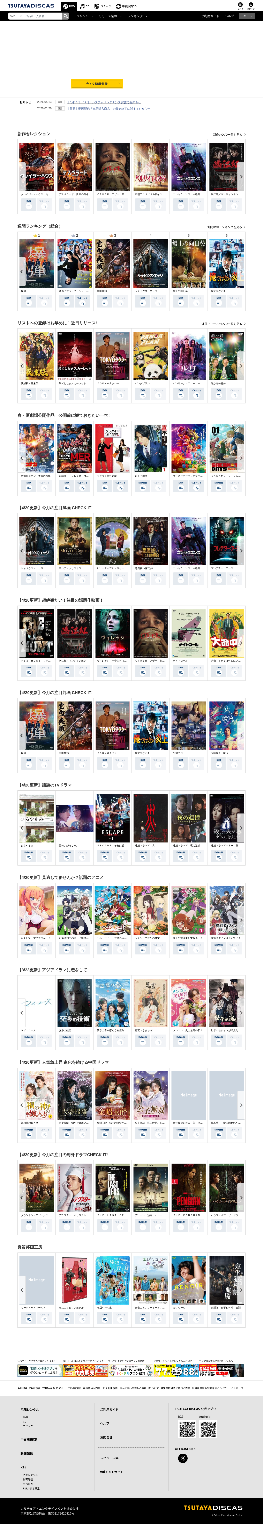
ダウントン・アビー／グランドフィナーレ (44, 1215)
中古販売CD (129, 6)
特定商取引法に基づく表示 (175, 1388)
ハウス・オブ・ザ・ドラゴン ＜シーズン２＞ (237, 1215)
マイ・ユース (28, 1030)
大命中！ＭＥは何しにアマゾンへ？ (230, 660)
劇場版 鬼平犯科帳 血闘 (226, 1307)
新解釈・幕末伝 (29, 383)
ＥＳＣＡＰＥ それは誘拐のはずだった (119, 845)
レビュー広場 (109, 1458)
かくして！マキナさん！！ (36, 938)
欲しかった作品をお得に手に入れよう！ (83, 1361)
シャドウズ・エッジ (146, 291)
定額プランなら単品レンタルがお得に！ (174, 1361)
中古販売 (28, 1484)
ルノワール (179, 1307)
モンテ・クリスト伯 (70, 568)
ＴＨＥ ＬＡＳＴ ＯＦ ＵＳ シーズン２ (121, 1215)
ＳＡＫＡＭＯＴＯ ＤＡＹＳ (227, 475)
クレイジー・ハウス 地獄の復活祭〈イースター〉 (49, 194)
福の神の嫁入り (29, 1122)
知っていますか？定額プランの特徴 (126, 1361)
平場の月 (178, 753)
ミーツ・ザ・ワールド (33, 1307)
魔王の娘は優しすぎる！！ (188, 938)
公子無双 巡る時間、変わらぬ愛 (153, 1122)
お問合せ (106, 1437)
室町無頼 (102, 291)
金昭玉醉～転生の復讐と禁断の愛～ (116, 1122)
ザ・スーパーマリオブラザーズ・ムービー (196, 475)
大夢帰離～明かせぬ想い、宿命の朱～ (80, 1122)
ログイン (251, 9)
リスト (240, 9)
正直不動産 (141, 475)
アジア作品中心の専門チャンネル (216, 1361)
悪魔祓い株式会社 (145, 568)
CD (88, 6)
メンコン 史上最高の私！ (188, 1030)
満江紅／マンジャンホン (224, 194)
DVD (72, 6)
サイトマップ (235, 1388)
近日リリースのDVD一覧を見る (222, 323)
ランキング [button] (135, 16)
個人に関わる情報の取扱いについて (139, 1388)
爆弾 (23, 291)
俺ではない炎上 (219, 291)
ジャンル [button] (82, 16)
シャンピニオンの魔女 (147, 938)
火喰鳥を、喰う (219, 753)
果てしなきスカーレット (72, 383)
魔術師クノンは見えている (226, 938)
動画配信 (27, 1453)
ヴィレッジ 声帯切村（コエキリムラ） (119, 660)
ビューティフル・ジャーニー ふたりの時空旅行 (124, 568)
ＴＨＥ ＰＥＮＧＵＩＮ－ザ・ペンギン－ (196, 1215)
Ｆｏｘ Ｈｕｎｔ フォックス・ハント (43, 660)
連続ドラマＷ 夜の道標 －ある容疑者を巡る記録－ (202, 845)
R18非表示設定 (31, 1488)
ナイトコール (180, 660)
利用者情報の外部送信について (209, 1388)
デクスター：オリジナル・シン (76, 1215)
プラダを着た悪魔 (107, 475)
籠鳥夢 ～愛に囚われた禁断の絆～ (230, 1122)
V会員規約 (34, 1388)
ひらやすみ (27, 845)
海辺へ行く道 (104, 1307)
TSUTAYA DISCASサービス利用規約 (61, 1388)
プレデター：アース (222, 568)
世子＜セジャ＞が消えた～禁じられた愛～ (234, 1030)
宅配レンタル (30, 1474)
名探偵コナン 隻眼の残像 (36, 475)
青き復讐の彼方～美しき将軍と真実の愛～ (196, 1122)
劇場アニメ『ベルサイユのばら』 (153, 194)
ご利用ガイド (210, 16)
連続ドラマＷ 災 (145, 845)
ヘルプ (229, 16)
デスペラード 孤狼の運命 (74, 194)
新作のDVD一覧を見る (228, 134)
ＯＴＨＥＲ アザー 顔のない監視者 (118, 194)
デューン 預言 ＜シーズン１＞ (153, 1215)
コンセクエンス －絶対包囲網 (190, 194)
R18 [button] (245, 16)
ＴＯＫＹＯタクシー (108, 383)
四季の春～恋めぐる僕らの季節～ (115, 1030)
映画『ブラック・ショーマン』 (76, 291)
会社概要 (22, 1388)
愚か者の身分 (218, 383)
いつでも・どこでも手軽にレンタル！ (36, 1361)
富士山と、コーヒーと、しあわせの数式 (157, 1307)
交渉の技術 (65, 1030)
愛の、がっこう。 (69, 845)
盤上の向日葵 (180, 291)
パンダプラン (142, 383)
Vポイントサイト (111, 1472)
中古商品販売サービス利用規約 (100, 1388)
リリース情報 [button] (108, 16)
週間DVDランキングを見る (225, 227)
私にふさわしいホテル (71, 1307)
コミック (105, 6)
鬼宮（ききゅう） (145, 1030)
